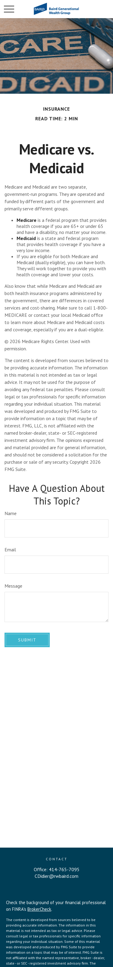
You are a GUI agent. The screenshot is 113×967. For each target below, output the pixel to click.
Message (13, 586)
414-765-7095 (64, 869)
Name (11, 513)
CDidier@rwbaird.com (56, 876)
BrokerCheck (39, 909)
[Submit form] (27, 640)
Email (10, 550)
